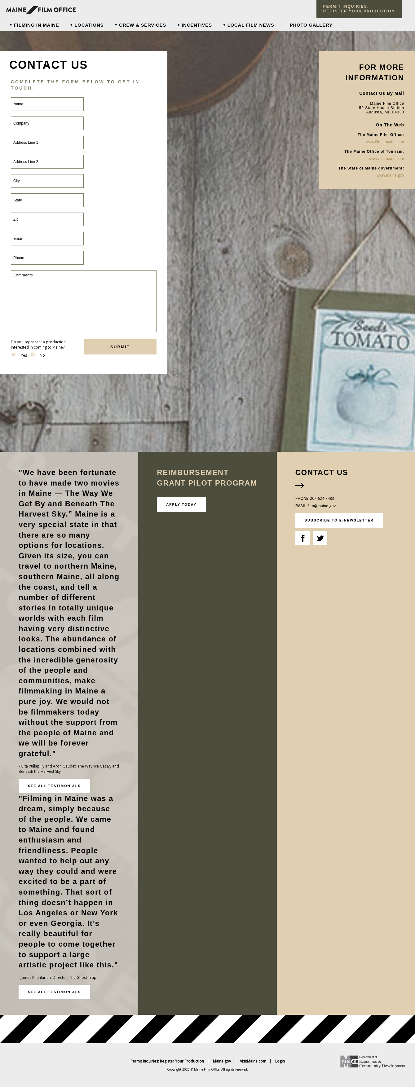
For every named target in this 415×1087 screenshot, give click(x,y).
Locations (89, 25)
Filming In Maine (36, 25)
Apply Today (181, 504)
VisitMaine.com (253, 1061)
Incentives (197, 25)
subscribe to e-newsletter (339, 520)
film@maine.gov (321, 505)
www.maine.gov (390, 175)
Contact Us (321, 472)
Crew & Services (142, 25)
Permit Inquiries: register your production (359, 8)
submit (120, 347)
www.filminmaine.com (385, 141)
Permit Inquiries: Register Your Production (167, 1061)
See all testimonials (54, 786)
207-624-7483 (322, 498)
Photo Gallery (311, 25)
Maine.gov (222, 1061)
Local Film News (250, 25)
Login (280, 1061)
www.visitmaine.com (386, 158)
